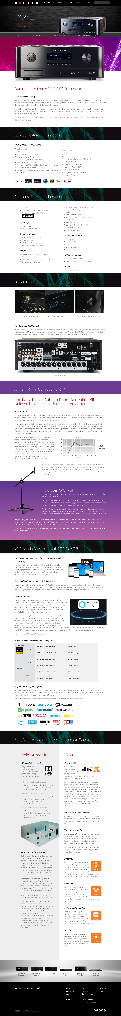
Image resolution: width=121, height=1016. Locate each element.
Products (68, 988)
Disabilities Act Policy (89, 1003)
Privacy (102, 991)
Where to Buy (69, 991)
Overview (22, 35)
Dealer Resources (87, 1000)
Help (83, 988)
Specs (31, 35)
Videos (67, 1000)
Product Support (87, 997)
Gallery (46, 35)
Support (68, 997)
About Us (103, 988)
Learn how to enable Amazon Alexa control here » (31, 634)
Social (67, 994)
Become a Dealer (87, 994)
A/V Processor (31, 19)
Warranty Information (83, 35)
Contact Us (85, 991)
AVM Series (22, 19)
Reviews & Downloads (61, 35)
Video (38, 35)
